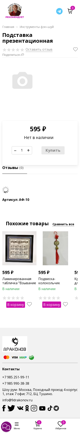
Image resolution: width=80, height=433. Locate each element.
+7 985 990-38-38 (15, 383)
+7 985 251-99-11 (15, 377)
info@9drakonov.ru (17, 400)
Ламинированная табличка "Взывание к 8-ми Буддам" (19, 283)
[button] (6, 427)
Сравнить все (63, 224)
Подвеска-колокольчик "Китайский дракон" (54, 283)
